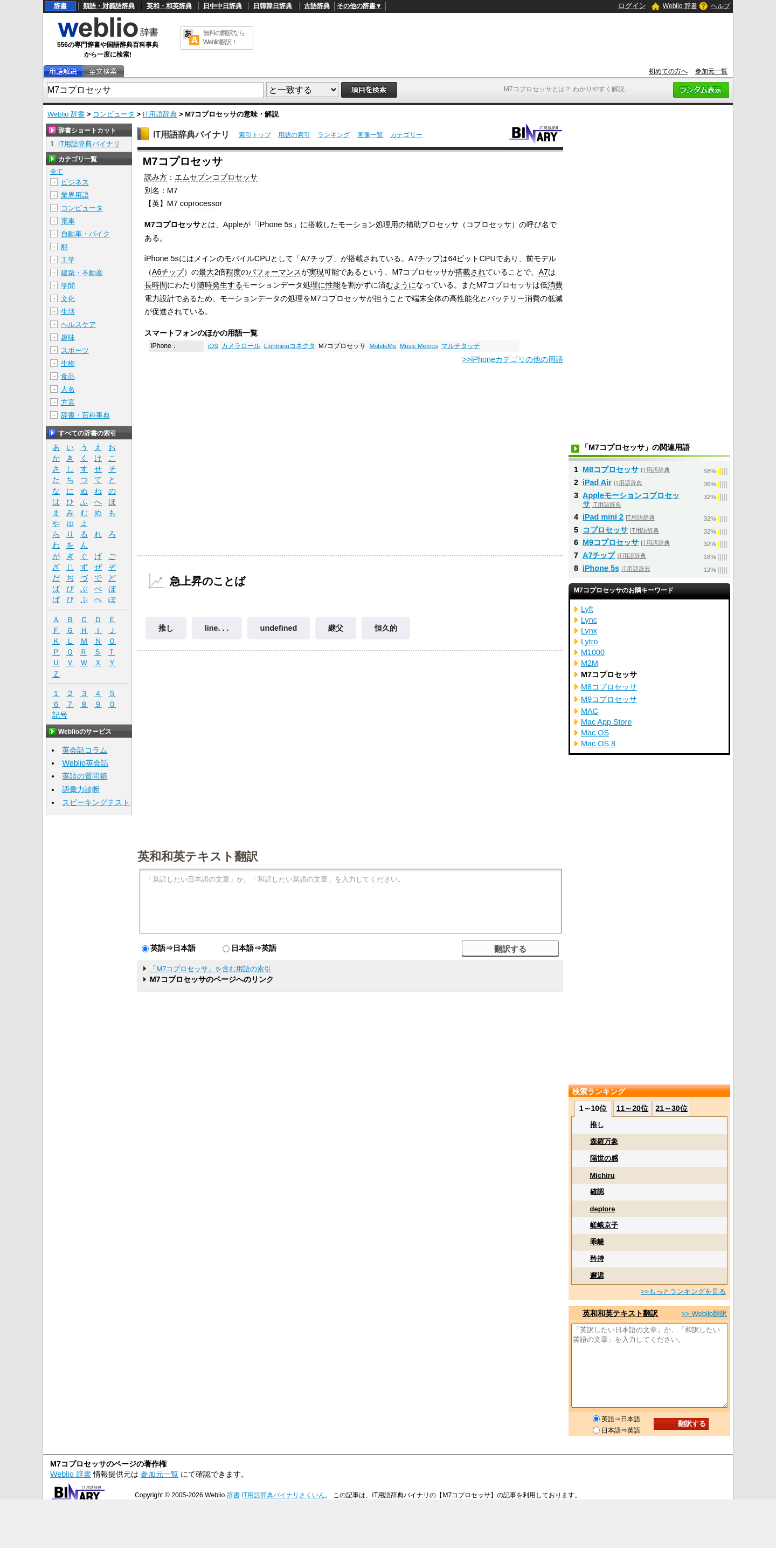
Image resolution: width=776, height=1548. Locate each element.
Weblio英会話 (85, 763)
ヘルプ (720, 6)
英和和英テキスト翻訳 (197, 856)
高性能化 (464, 298)
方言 (68, 402)
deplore (602, 1209)
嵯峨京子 (604, 1225)
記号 (59, 715)
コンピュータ (114, 114)
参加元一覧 (711, 71)
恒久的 (386, 628)
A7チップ (317, 258)
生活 (68, 312)
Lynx (589, 630)
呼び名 (537, 224)
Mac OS (595, 732)
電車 (68, 221)
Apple (233, 224)
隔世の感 (604, 1158)
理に (317, 285)
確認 (597, 1192)
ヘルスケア (78, 324)
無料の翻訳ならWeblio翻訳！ (224, 37)
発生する (227, 285)
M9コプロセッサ (611, 542)
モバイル (239, 258)
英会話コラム (84, 750)
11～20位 (632, 1108)
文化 (68, 299)
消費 (532, 298)
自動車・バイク (85, 234)
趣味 (68, 337)
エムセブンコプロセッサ (216, 177)
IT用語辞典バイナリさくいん (283, 1495)
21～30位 (671, 1108)
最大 (206, 272)
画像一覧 (370, 135)
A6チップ (168, 272)
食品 (68, 376)
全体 (434, 298)
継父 (335, 628)
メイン (205, 258)
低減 (555, 298)
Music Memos (419, 346)
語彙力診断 (81, 789)
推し (166, 628)
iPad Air (597, 482)
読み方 (155, 177)
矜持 (597, 1258)
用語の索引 (294, 135)
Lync (589, 620)
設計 (167, 298)
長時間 (155, 285)
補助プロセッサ (432, 224)
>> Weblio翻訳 (704, 1314)
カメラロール (240, 346)
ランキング (333, 135)
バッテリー (506, 298)
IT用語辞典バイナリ (191, 134)
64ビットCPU (471, 258)
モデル (545, 258)
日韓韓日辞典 (272, 6)
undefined (278, 628)
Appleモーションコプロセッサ (631, 499)
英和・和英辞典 (169, 6)
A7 (543, 272)
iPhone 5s (275, 224)
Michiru (602, 1175)
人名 (68, 389)
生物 (68, 363)
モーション (357, 224)
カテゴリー (406, 135)
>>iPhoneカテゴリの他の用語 (512, 359)
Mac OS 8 (598, 743)
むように (401, 285)
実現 (316, 272)
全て (56, 171)
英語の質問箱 (84, 776)
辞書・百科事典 (85, 415)
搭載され (363, 258)
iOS (213, 346)
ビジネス (75, 182)
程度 (233, 272)
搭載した (323, 224)
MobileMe (382, 346)
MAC (589, 711)
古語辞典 (317, 6)
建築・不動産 (82, 273)
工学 (68, 260)
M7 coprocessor (194, 203)
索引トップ (255, 135)
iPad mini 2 (603, 517)
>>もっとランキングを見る (683, 1291)
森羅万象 (604, 1141)
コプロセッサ (488, 224)
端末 (419, 298)
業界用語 (75, 195)
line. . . (217, 628)
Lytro (589, 641)
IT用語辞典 (160, 114)
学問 (68, 286)
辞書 (60, 6)
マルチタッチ (460, 346)
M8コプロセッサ (611, 469)
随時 (204, 285)
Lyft (587, 609)
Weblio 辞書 (680, 6)
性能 (333, 285)
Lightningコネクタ (289, 346)
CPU (262, 258)
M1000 (593, 652)
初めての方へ (668, 71)
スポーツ (75, 350)
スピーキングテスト (96, 802)
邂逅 (597, 1275)
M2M (589, 663)
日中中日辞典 (222, 6)
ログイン (632, 6)
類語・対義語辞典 (109, 6)
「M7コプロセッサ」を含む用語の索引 (210, 969)
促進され (167, 311)
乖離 (597, 1242)
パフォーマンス (274, 272)
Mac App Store (606, 722)
